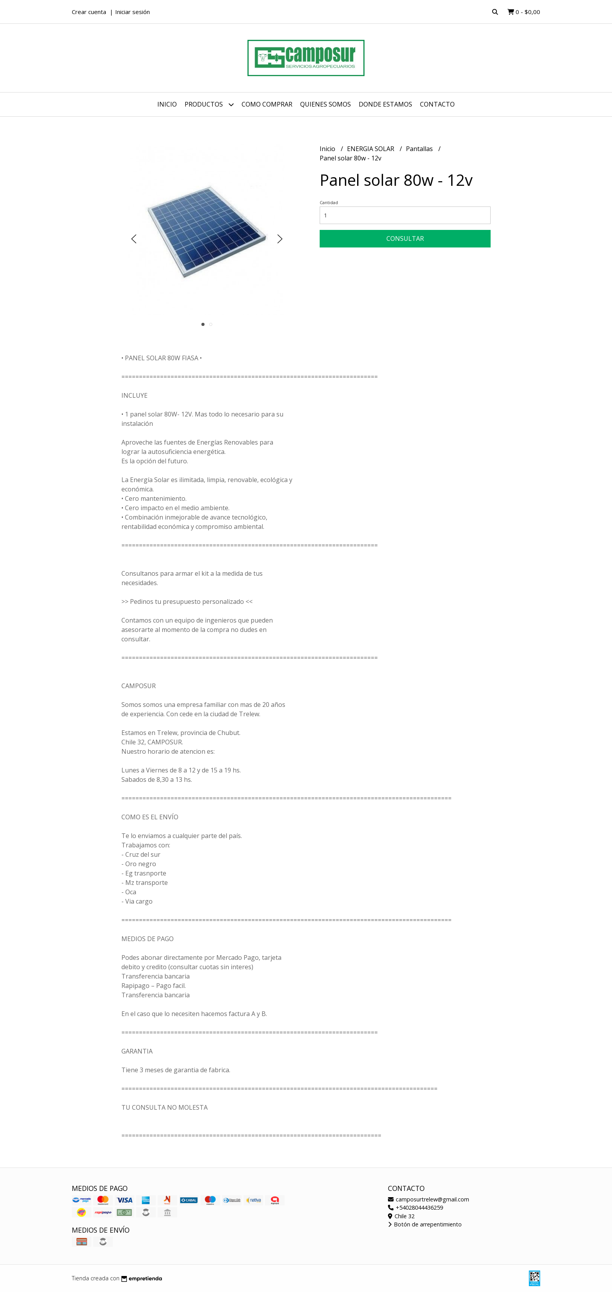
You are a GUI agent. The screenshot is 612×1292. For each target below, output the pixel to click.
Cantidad (329, 202)
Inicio (167, 104)
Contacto (437, 104)
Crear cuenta (89, 12)
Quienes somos (325, 104)
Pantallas (420, 148)
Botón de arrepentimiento (425, 1224)
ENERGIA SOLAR (371, 148)
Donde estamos (385, 104)
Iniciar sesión (132, 12)
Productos (209, 104)
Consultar (405, 238)
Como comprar (267, 104)
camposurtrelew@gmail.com (428, 1199)
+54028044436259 (415, 1207)
